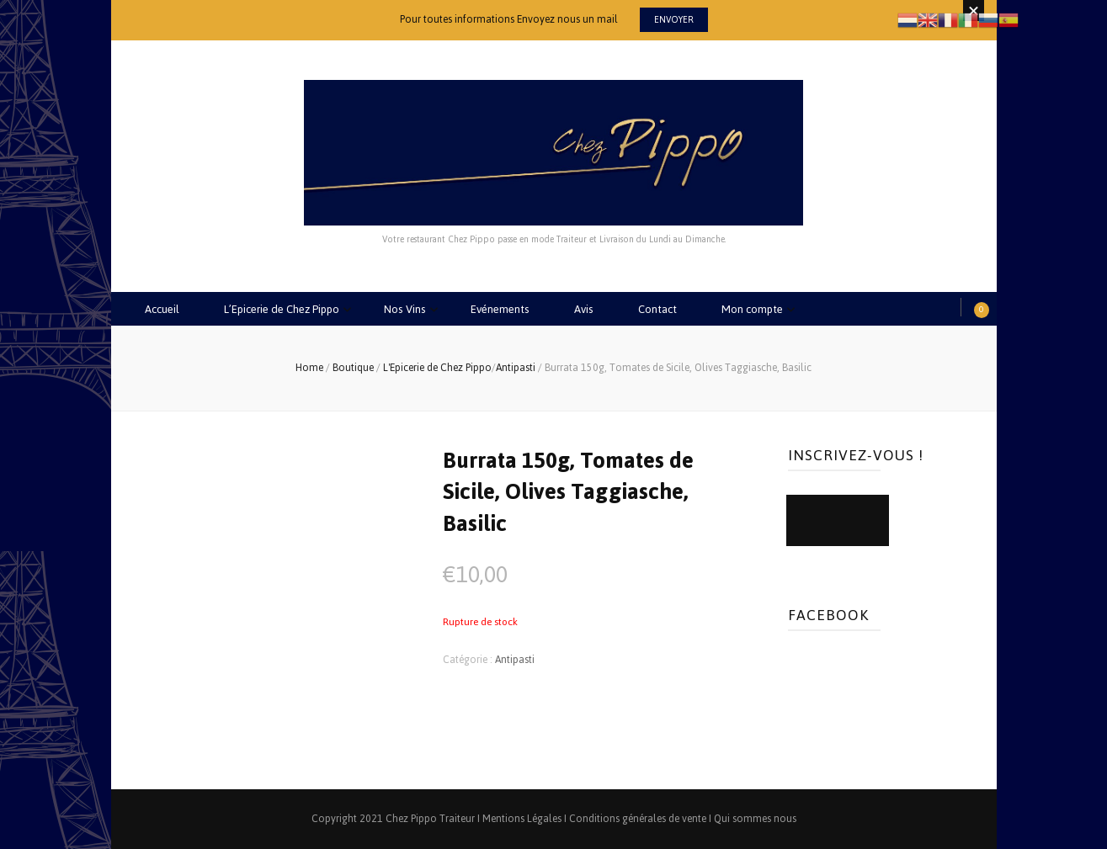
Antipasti (515, 660)
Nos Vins (405, 309)
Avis (583, 309)
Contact (657, 309)
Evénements (500, 309)
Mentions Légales (521, 819)
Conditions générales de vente (637, 819)
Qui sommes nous (755, 819)
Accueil (162, 309)
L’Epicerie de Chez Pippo (281, 309)
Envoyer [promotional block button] (674, 20)
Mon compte (752, 309)
